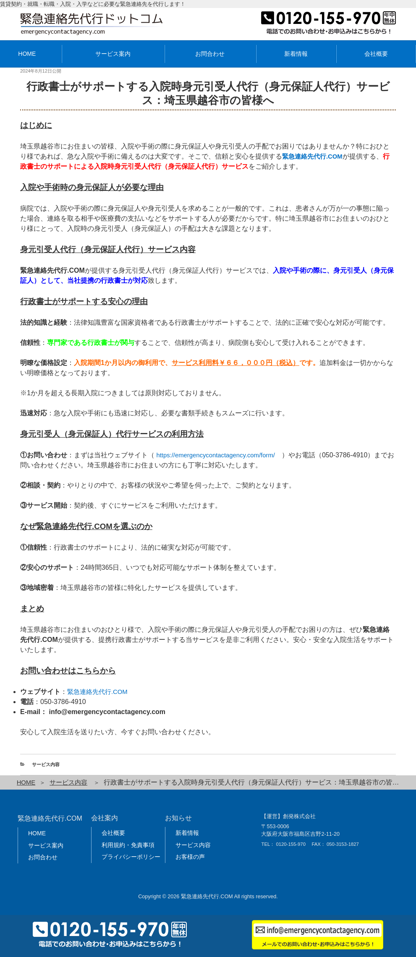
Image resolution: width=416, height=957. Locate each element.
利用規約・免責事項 (128, 844)
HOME (27, 782)
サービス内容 (46, 764)
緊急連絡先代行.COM (99, 691)
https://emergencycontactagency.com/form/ (220, 455)
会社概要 (376, 53)
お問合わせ (210, 53)
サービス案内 (113, 53)
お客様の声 (190, 856)
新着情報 (296, 53)
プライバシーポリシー (131, 856)
